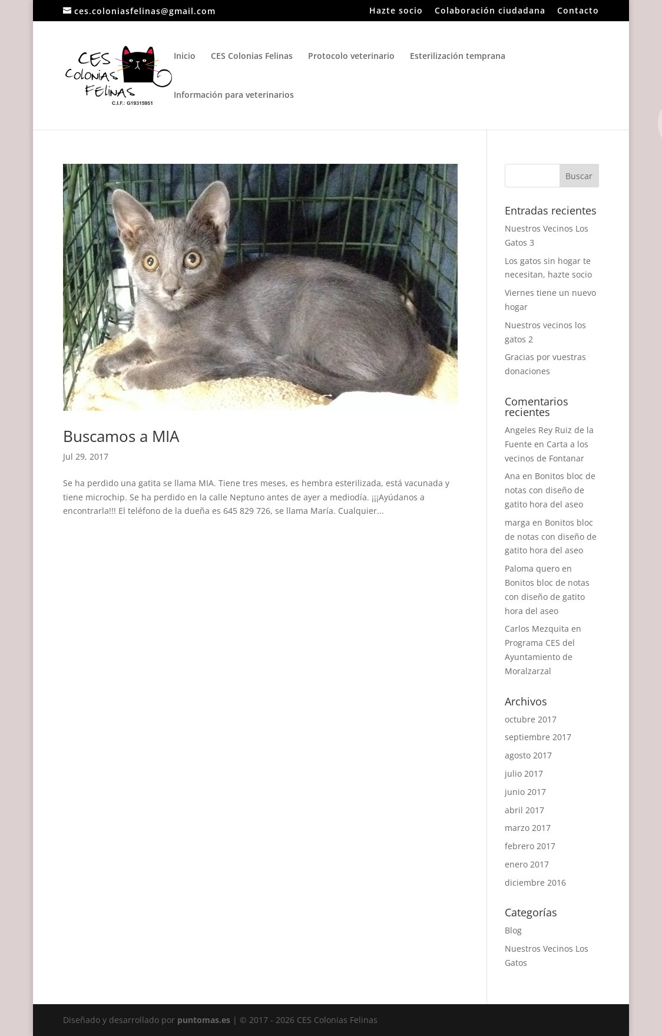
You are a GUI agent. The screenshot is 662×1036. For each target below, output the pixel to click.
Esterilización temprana (457, 56)
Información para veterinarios (234, 95)
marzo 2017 (528, 827)
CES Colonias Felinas (252, 56)
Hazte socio (396, 11)
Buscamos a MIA (121, 436)
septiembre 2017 (538, 737)
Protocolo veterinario (351, 56)
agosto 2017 (528, 755)
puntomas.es (203, 1019)
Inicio (185, 56)
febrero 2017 (530, 846)
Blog (513, 930)
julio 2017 (524, 773)
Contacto (578, 11)
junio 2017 (525, 791)
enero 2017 (527, 864)
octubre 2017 (531, 719)
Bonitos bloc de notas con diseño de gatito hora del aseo (550, 490)
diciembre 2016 (535, 882)
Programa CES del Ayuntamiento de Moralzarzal (540, 657)
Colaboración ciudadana (490, 11)
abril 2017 (524, 810)
